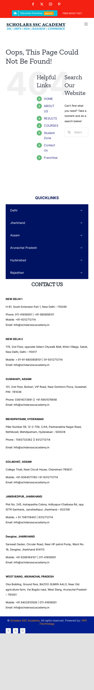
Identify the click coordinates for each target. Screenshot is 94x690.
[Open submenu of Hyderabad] (81, 260)
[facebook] (8, 630)
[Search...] (76, 132)
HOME (48, 99)
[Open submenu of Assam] (81, 235)
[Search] (69, 132)
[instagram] (22, 630)
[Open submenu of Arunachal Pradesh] (81, 248)
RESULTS (50, 118)
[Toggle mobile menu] (86, 24)
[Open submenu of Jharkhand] (81, 223)
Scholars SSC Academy (25, 620)
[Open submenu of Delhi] (81, 210)
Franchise (50, 158)
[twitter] (15, 630)
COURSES (51, 125)
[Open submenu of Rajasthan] (81, 273)
